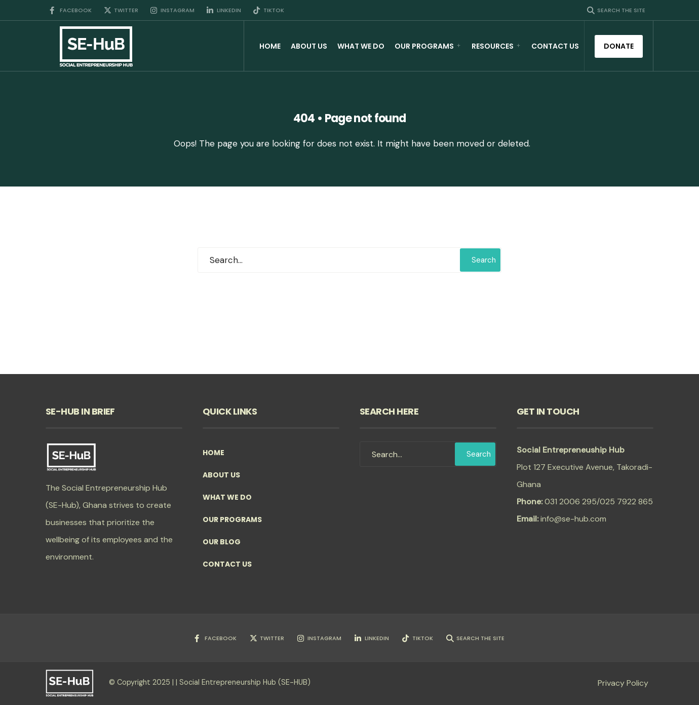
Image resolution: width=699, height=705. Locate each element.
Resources (493, 46)
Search (484, 260)
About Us (309, 46)
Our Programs (424, 46)
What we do (360, 46)
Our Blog (222, 542)
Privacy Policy (623, 683)
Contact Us (555, 46)
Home (270, 46)
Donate (619, 46)
